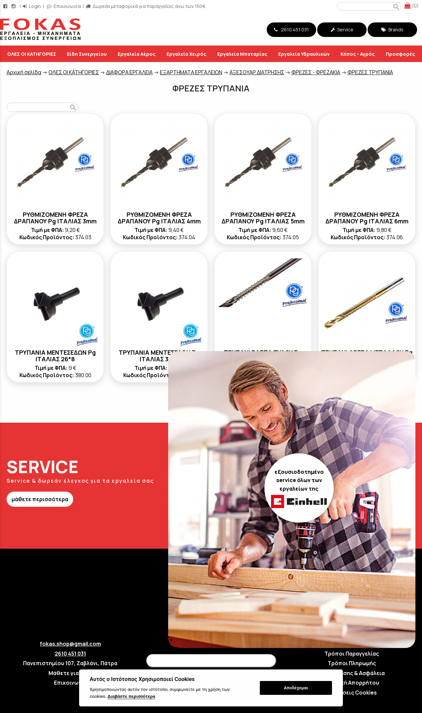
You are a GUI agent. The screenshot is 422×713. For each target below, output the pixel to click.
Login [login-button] (32, 6)
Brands (392, 29)
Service (342, 29)
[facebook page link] (6, 6)
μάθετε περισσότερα (40, 499)
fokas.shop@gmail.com (70, 643)
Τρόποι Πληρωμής (352, 663)
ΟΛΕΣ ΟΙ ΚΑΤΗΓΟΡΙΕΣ (73, 72)
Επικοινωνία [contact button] (64, 6)
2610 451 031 (291, 29)
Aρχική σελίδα (24, 72)
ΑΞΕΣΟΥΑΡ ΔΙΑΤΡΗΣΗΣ (256, 72)
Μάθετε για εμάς (70, 673)
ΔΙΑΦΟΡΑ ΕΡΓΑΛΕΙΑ (129, 72)
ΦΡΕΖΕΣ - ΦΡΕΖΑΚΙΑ (315, 72)
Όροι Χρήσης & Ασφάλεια (352, 673)
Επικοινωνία (70, 682)
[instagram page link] (14, 6)
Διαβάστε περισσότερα (131, 696)
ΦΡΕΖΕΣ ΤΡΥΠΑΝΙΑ (370, 72)
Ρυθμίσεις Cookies (351, 692)
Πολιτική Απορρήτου (351, 682)
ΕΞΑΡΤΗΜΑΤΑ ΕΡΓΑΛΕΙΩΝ (191, 72)
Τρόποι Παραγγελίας (351, 653)
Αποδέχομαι (296, 687)
